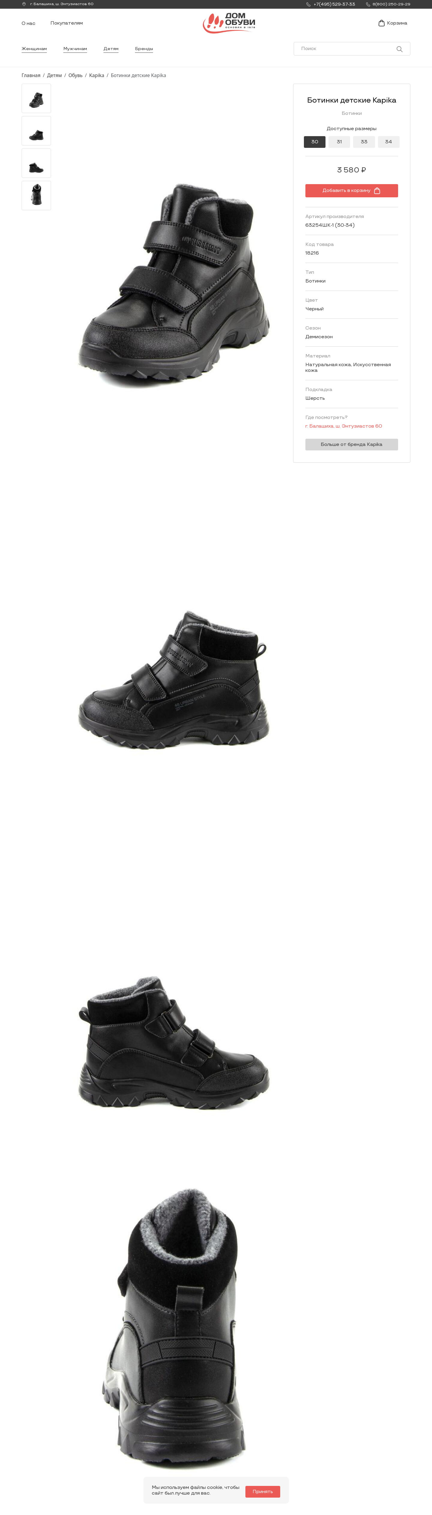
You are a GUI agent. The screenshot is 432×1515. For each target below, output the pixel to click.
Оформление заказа (355, 1449)
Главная (31, 85)
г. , (60, 4)
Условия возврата (352, 1458)
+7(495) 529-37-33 (42, 1466)
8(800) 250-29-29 (42, 1475)
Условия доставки (353, 1439)
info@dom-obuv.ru (106, 1461)
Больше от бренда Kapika (347, 448)
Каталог (188, 1425)
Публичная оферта (353, 1468)
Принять (266, 1492)
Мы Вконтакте (107, 1450)
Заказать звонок (47, 1452)
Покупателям (66, 28)
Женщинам (35, 58)
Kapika (96, 85)
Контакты (266, 1449)
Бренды (148, 58)
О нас (28, 28)
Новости (264, 1439)
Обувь (75, 85)
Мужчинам (77, 58)
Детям (114, 58)
